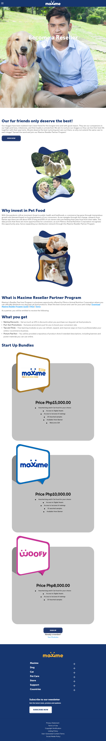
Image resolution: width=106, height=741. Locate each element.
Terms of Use (53, 726)
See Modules (53, 637)
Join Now (11, 138)
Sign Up (53, 630)
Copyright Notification (53, 728)
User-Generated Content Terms (53, 734)
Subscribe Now (40, 710)
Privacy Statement (52, 723)
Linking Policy (53, 731)
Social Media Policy (53, 736)
